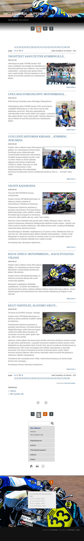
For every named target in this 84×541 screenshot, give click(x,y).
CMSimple (54, 530)
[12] (44, 47)
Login (78, 530)
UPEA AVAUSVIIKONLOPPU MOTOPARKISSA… (37, 94)
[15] (54, 47)
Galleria (33, 455)
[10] (37, 47)
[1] (15, 47)
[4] (23, 47)
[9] (35, 47)
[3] (20, 47)
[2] (18, 47)
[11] (41, 47)
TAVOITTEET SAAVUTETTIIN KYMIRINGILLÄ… (37, 56)
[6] (27, 47)
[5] (25, 47)
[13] (47, 47)
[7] (30, 47)
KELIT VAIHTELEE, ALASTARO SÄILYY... (32, 305)
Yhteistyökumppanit (38, 450)
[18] (64, 47)
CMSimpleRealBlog (69, 383)
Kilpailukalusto (36, 441)
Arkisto (33, 445)
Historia (13, 391)
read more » (71, 87)
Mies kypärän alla (17, 394)
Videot (32, 459)
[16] (58, 47)
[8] (32, 47)
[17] (61, 47)
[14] (51, 47)
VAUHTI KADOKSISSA (21, 185)
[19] (68, 47)
